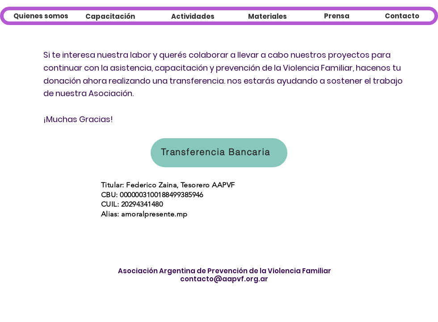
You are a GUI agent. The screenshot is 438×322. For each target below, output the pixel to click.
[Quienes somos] (41, 16)
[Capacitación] (110, 16)
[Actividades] (193, 16)
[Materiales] (267, 16)
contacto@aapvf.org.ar (224, 279)
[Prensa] (336, 16)
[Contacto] (402, 16)
